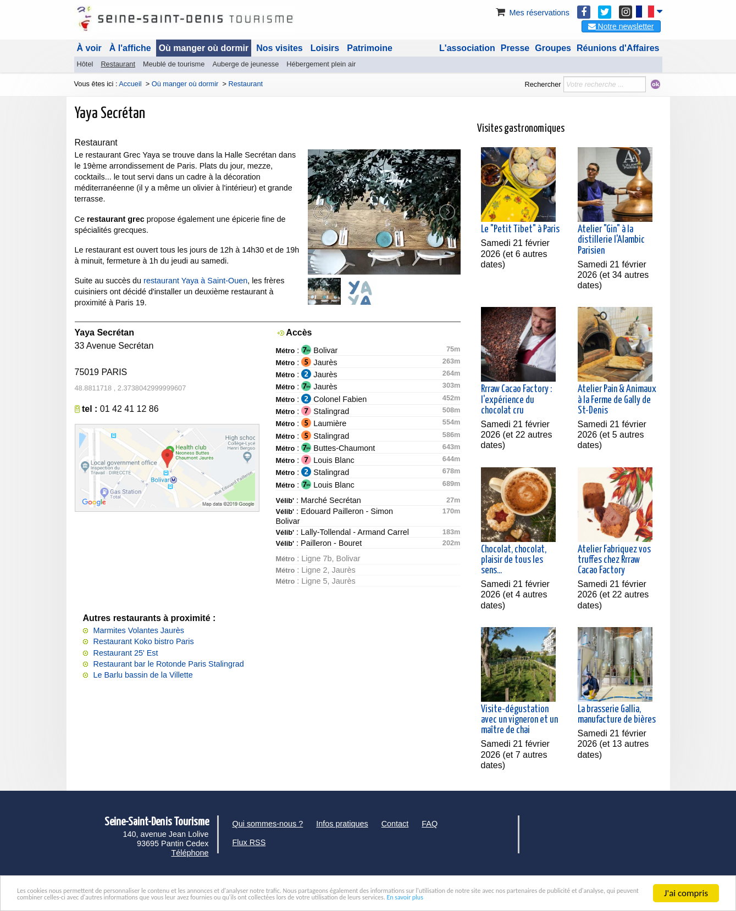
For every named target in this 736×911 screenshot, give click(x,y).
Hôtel (85, 64)
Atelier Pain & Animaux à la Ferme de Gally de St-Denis (617, 399)
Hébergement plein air (321, 64)
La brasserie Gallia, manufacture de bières (617, 715)
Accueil (130, 84)
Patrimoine (369, 48)
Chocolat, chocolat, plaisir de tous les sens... (513, 560)
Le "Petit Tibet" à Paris (520, 229)
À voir (89, 48)
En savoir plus (199, 900)
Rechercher (542, 84)
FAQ (430, 823)
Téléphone (189, 852)
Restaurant (118, 64)
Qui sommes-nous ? (268, 823)
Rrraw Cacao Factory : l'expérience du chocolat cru (516, 399)
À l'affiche (130, 48)
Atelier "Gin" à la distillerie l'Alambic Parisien (611, 240)
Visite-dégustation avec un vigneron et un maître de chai (519, 720)
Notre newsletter (621, 26)
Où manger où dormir (204, 48)
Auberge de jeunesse (245, 64)
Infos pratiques (342, 823)
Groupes (553, 48)
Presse (515, 48)
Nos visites (279, 48)
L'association (467, 48)
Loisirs (325, 48)
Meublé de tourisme (173, 64)
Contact (395, 823)
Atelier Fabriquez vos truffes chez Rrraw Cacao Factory (614, 560)
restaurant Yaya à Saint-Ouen (195, 280)
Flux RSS (249, 842)
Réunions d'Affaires (618, 48)
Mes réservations (531, 12)
